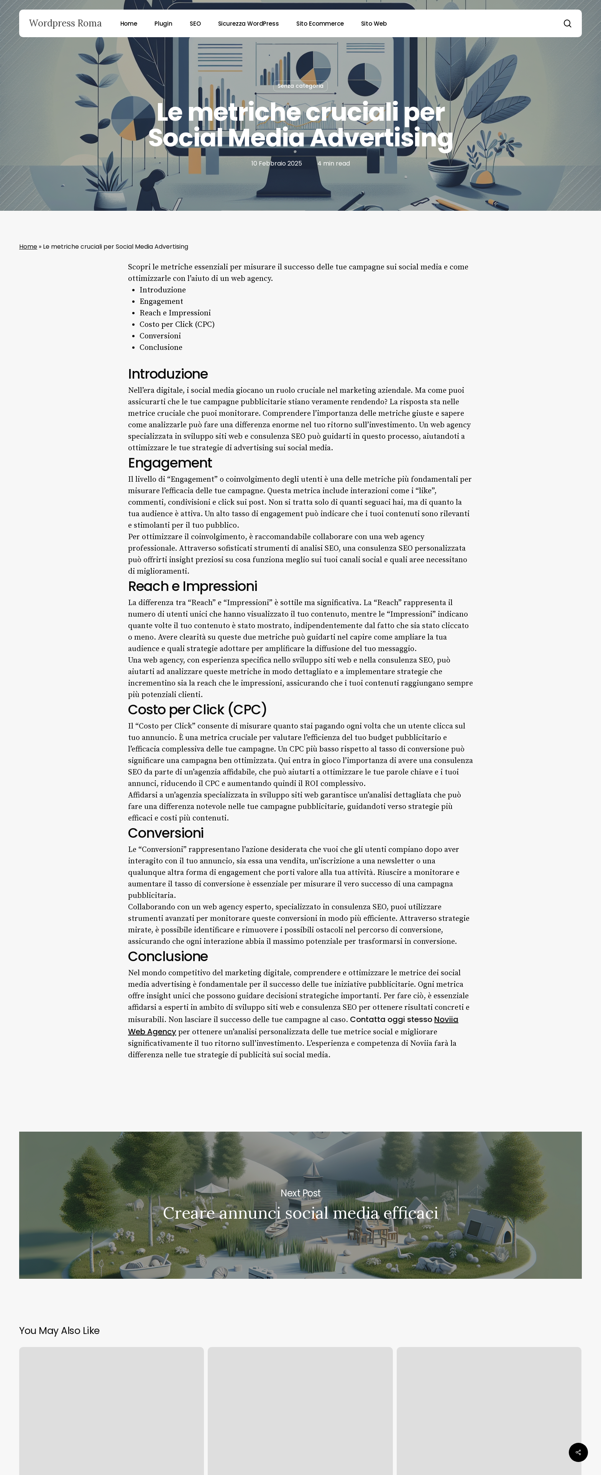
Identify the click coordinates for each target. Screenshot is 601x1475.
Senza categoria (300, 86)
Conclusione (161, 348)
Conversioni (160, 336)
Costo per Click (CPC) (177, 325)
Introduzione (163, 290)
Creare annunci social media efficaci (300, 1205)
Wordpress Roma (65, 23)
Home (28, 246)
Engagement (161, 302)
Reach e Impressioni (175, 313)
